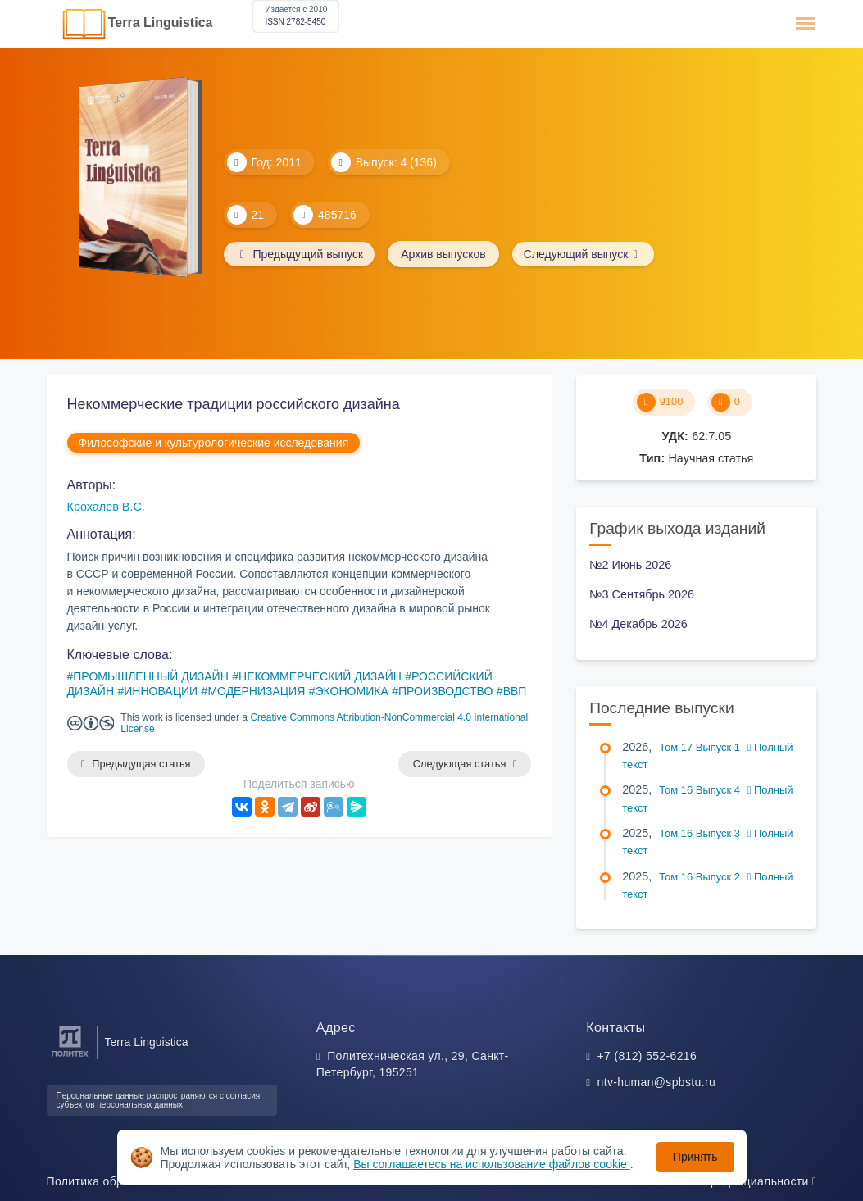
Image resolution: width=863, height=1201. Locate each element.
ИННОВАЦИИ (161, 691)
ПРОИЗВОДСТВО (445, 691)
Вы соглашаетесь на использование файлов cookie (491, 1164)
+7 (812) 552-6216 (647, 1055)
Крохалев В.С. (106, 506)
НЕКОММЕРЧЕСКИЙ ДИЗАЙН (320, 676)
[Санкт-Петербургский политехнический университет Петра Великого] (70, 1057)
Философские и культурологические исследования (214, 442)
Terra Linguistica (160, 23)
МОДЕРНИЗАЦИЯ (256, 691)
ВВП (515, 691)
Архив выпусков (446, 254)
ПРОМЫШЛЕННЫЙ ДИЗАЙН (150, 676)
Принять (695, 1156)
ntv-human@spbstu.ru (656, 1082)
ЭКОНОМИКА (352, 691)
